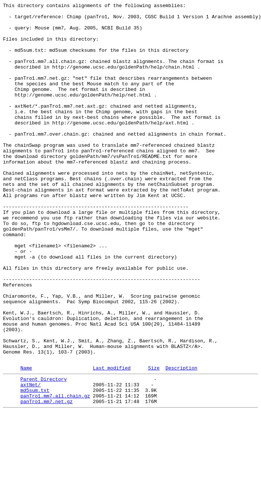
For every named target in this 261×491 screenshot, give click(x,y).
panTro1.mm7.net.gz (46, 479)
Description (181, 440)
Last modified (111, 440)
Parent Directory (43, 452)
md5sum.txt (34, 466)
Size (154, 440)
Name (26, 440)
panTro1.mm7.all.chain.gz (55, 472)
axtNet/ (30, 459)
